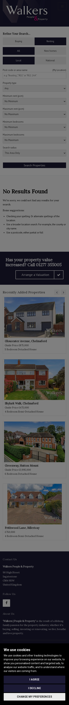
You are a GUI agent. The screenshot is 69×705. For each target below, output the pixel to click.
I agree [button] (34, 679)
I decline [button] (34, 688)
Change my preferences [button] (34, 696)
